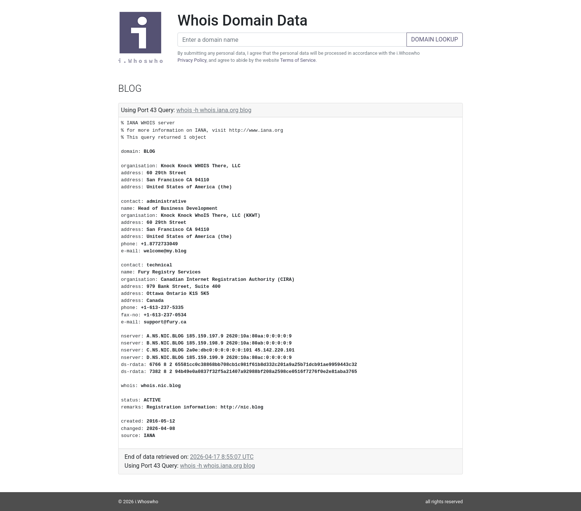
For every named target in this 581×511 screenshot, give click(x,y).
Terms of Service (298, 60)
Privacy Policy (191, 60)
